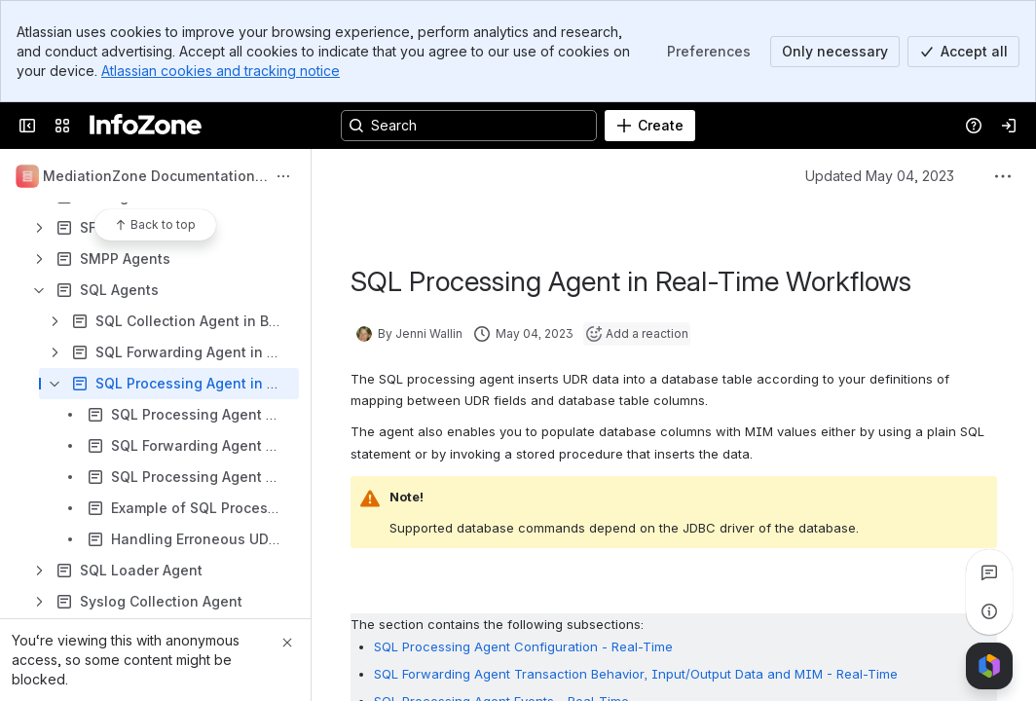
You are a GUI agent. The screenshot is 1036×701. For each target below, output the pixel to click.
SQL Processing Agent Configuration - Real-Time (523, 646)
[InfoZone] (145, 125)
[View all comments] (989, 572)
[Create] (650, 125)
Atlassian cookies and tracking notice (220, 70)
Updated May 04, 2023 (879, 175)
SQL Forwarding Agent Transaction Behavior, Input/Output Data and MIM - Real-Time (636, 674)
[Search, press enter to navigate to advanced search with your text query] (469, 125)
